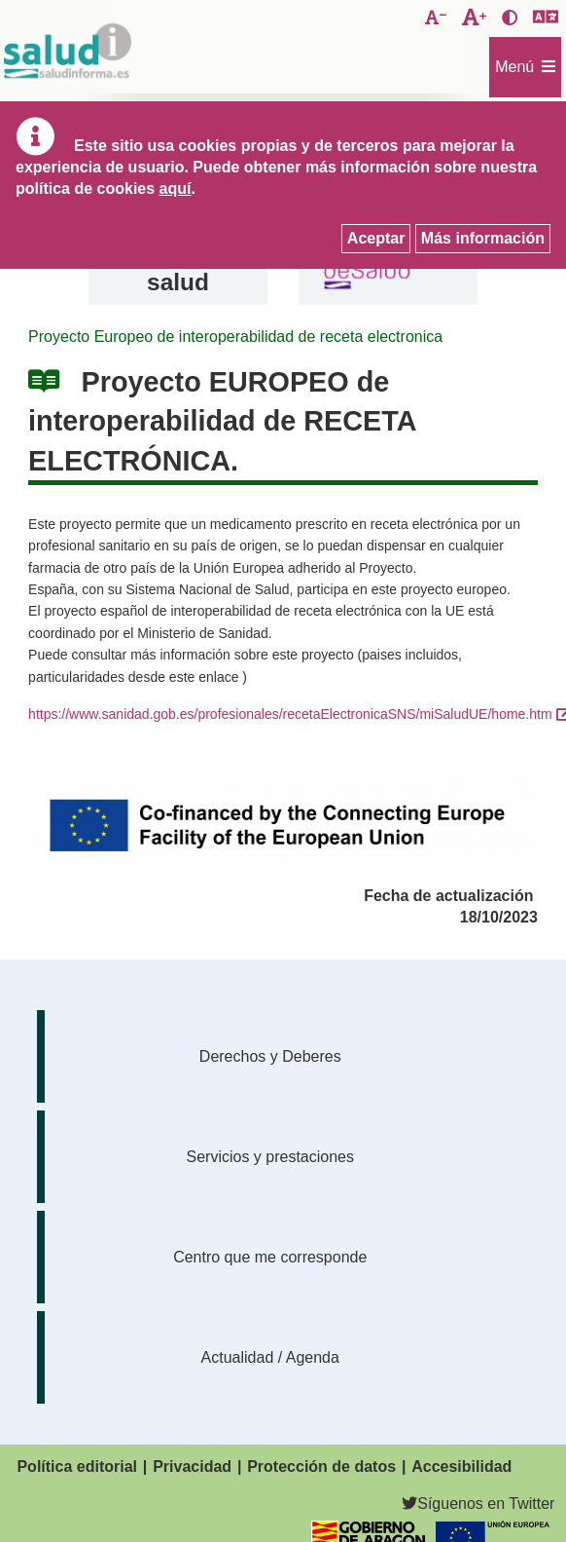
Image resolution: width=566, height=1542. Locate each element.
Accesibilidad (461, 1466)
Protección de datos (321, 1466)
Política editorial (77, 1466)
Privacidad (192, 1466)
